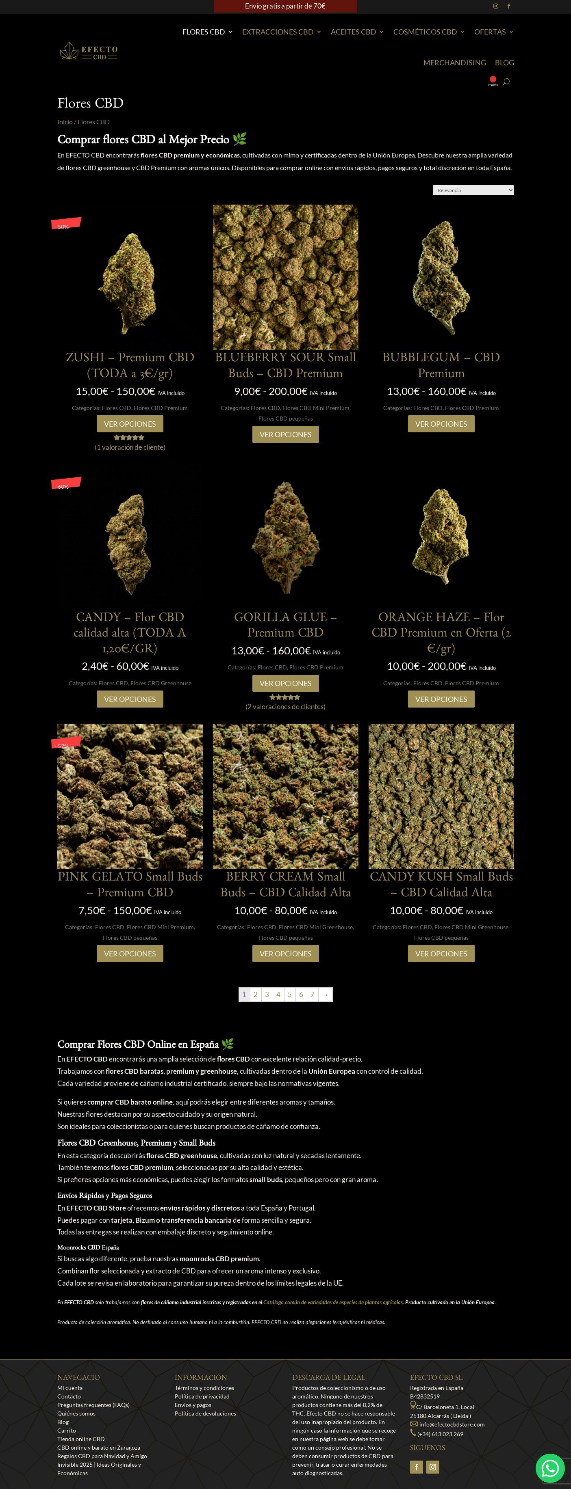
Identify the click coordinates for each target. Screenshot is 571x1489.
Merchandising (454, 62)
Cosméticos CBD (425, 31)
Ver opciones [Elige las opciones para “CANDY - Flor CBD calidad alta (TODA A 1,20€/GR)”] (130, 699)
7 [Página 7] (312, 994)
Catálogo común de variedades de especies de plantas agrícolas (333, 1302)
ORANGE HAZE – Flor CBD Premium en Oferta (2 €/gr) (441, 635)
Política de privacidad (202, 1396)
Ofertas (490, 31)
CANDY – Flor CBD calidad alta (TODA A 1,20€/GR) (130, 635)
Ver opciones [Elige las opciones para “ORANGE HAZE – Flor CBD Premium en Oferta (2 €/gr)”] (441, 699)
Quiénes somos (76, 1413)
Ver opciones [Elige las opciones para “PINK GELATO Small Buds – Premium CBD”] (130, 953)
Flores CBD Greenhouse (160, 683)
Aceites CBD (353, 31)
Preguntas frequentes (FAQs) (93, 1404)
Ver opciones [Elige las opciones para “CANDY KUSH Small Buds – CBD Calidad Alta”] (441, 953)
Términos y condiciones (204, 1387)
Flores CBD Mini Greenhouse (316, 927)
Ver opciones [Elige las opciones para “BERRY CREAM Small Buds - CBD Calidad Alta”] (286, 953)
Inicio (65, 121)
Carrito (66, 1430)
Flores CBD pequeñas (285, 418)
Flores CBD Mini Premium (316, 407)
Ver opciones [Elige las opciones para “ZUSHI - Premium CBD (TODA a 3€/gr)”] (130, 423)
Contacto (69, 1396)
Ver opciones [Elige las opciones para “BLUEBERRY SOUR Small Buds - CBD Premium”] (286, 434)
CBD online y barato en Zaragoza (98, 1447)
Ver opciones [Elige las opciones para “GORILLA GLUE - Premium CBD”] (286, 683)
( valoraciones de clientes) (285, 706)
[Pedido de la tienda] (473, 190)
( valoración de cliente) (130, 447)
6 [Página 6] (301, 994)
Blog (504, 62)
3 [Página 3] (267, 994)
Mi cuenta (70, 1387)
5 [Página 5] (290, 994)
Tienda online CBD (81, 1438)
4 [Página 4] (278, 994)
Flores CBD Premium (161, 407)
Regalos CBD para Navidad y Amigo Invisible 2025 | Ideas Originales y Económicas (102, 1464)
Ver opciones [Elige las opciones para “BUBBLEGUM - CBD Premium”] (441, 423)
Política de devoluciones (205, 1413)
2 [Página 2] (256, 994)
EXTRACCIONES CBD (278, 31)
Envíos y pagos (193, 1404)
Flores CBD (203, 31)
